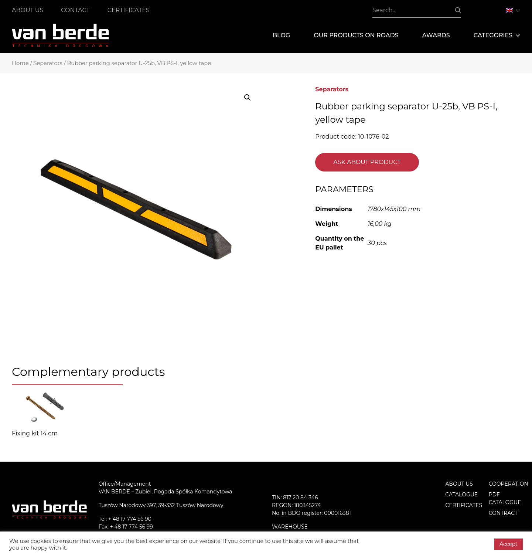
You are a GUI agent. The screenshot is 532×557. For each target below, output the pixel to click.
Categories (497, 35)
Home (20, 63)
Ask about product (366, 162)
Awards (436, 35)
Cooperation (508, 483)
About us (27, 10)
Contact (75, 10)
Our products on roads (356, 35)
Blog (281, 35)
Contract (503, 513)
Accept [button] (508, 544)
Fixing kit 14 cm (35, 433)
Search (458, 10)
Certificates (129, 10)
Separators (47, 63)
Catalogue (461, 494)
